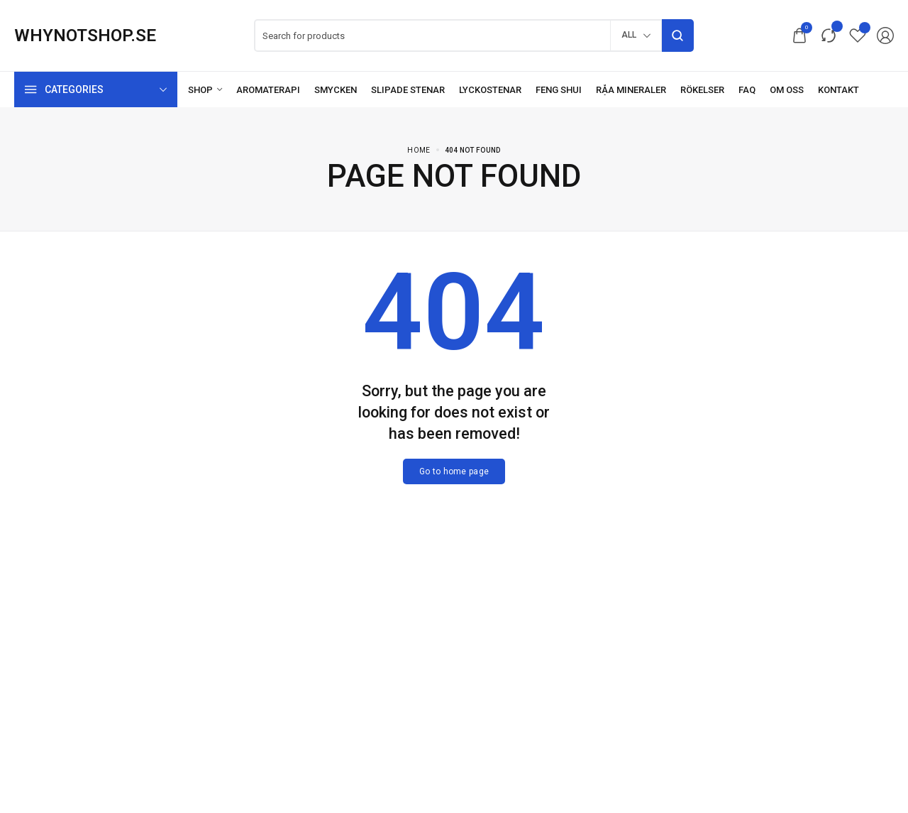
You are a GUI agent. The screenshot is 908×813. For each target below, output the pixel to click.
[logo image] (85, 35)
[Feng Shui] (559, 89)
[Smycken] (335, 89)
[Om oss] (787, 89)
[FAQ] (746, 89)
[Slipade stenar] (408, 89)
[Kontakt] (838, 89)
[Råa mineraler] (631, 89)
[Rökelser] (702, 89)
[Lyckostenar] (490, 89)
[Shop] (205, 89)
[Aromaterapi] (268, 89)
